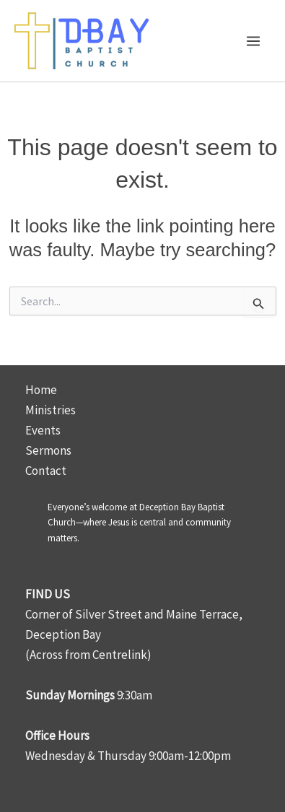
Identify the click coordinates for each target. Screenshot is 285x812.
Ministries (50, 410)
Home (41, 390)
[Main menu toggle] (254, 41)
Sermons (48, 450)
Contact (45, 471)
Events (43, 430)
